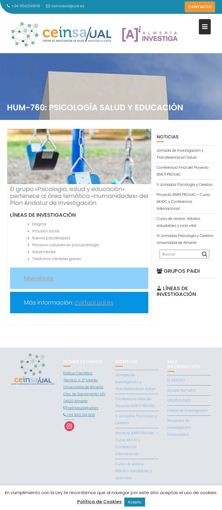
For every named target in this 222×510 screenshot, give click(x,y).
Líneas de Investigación (187, 410)
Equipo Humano (181, 390)
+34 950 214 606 (79, 414)
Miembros (38, 278)
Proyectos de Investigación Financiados (179, 427)
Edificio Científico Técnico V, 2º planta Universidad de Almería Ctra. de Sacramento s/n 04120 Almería (84, 387)
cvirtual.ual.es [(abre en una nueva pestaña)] (94, 302)
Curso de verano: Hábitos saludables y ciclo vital (133, 470)
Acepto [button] (135, 502)
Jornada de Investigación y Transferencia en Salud (135, 381)
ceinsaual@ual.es (65, 6)
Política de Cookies (99, 502)
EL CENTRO (176, 380)
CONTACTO (200, 7)
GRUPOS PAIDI (179, 400)
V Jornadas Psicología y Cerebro (185, 184)
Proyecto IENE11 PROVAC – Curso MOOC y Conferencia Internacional (183, 201)
